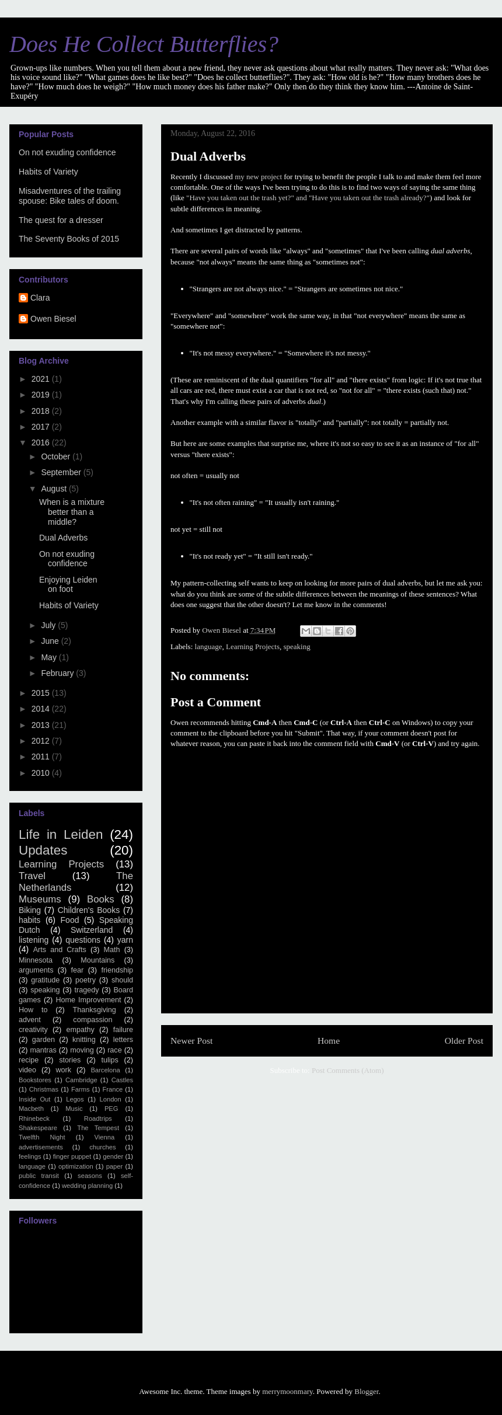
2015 (42, 693)
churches (102, 1147)
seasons (90, 1175)
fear (77, 970)
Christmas (43, 1089)
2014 (42, 708)
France (112, 1089)
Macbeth (31, 1108)
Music (73, 1108)
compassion (92, 1020)
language (208, 646)
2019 (42, 394)
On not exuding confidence (67, 152)
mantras (43, 1050)
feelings (30, 1156)
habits (29, 920)
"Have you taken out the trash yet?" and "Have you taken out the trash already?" (308, 197)
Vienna (105, 1137)
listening (33, 940)
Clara (40, 297)
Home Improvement (88, 1000)
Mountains (97, 960)
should (122, 980)
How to (33, 1010)
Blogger (366, 1391)
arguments (36, 970)
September (62, 472)
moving (82, 1050)
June (51, 641)
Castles (122, 1079)
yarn (125, 940)
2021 (42, 379)
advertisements (41, 1147)
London (110, 1099)
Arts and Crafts (59, 950)
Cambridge (81, 1079)
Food (70, 920)
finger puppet (72, 1156)
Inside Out (34, 1099)
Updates (43, 850)
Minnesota (36, 960)
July (49, 625)
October (56, 456)
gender (113, 1156)
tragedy (86, 990)
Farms (80, 1089)
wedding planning (87, 1185)
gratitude (45, 980)
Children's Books (89, 910)
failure (123, 1030)
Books (100, 899)
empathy (81, 1030)
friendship (117, 970)
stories (70, 1060)
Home (329, 1040)
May (49, 657)
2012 (42, 740)
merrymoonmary (287, 1391)
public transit (39, 1175)
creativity (33, 1030)
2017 (42, 426)
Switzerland (92, 930)
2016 (42, 442)
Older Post (464, 1040)
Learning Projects (253, 646)
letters (123, 1040)
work (63, 1070)
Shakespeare (38, 1127)
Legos (74, 1099)
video (27, 1070)
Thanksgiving (94, 1010)
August (54, 488)
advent (30, 1020)
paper (114, 1166)
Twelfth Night (42, 1137)
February (58, 673)
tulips (109, 1060)
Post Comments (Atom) (348, 1070)
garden (43, 1040)
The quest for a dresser (61, 220)
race (114, 1050)
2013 (42, 725)
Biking (30, 910)
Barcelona (105, 1070)
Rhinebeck (34, 1118)
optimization (75, 1166)
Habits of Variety (48, 171)
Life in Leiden (61, 834)
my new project (258, 176)
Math (112, 950)
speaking (297, 646)
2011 (42, 756)
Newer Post (191, 1040)
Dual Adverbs (63, 537)
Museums (40, 899)
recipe (29, 1060)
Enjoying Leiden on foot (68, 584)
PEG (111, 1108)
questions (82, 940)
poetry (85, 980)
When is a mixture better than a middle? (71, 512)
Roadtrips (98, 1118)
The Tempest (98, 1127)
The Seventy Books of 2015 (69, 238)
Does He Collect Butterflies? (143, 44)
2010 (42, 773)
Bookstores (35, 1079)
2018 (42, 411)
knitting (84, 1040)
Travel (32, 875)
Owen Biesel (53, 318)
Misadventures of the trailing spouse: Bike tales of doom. (70, 195)
